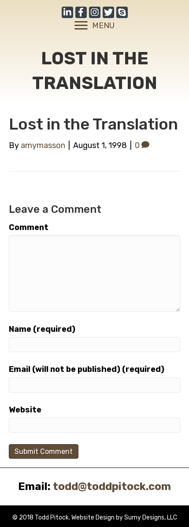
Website (25, 410)
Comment (28, 227)
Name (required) (42, 329)
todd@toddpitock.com (112, 486)
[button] (67, 12)
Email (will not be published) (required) (86, 369)
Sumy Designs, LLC (150, 517)
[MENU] (94, 25)
